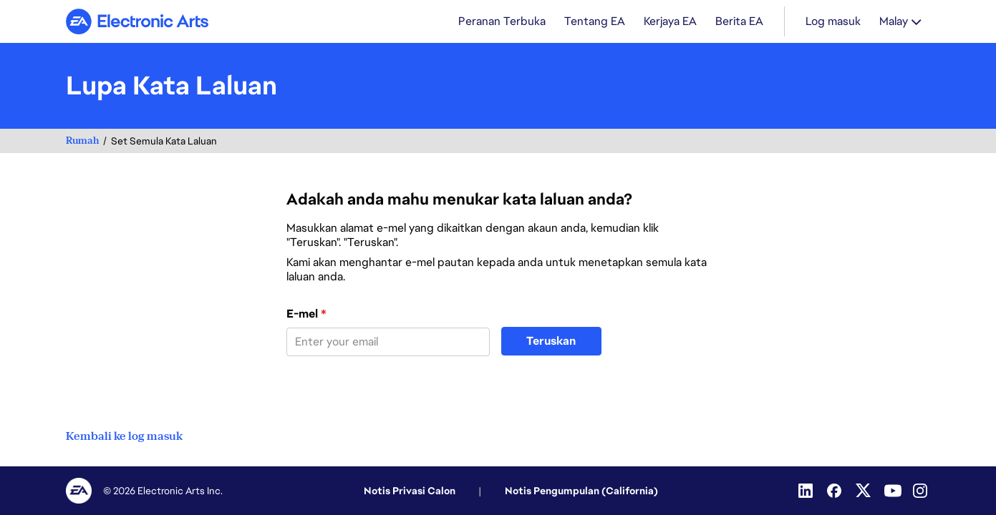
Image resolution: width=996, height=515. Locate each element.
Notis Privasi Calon (409, 490)
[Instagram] (921, 491)
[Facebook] (835, 491)
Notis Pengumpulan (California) (581, 490)
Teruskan (551, 340)
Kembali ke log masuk (124, 436)
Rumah (82, 140)
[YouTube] (892, 491)
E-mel (306, 314)
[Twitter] (864, 491)
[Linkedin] (807, 491)
